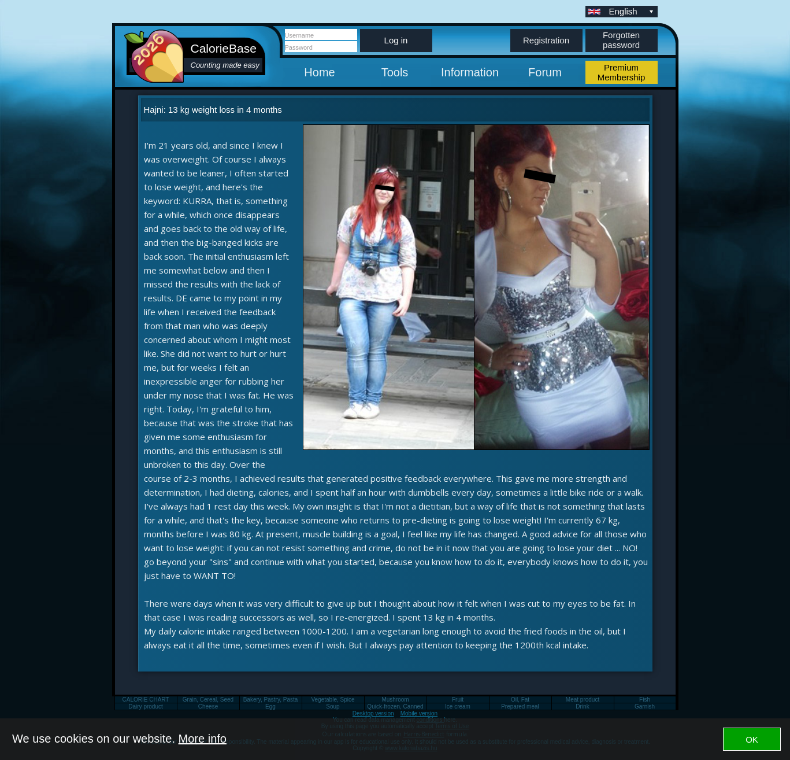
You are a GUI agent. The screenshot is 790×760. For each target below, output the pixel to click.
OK (752, 739)
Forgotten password (621, 40)
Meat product (582, 699)
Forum (545, 72)
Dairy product (145, 706)
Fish (644, 699)
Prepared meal (520, 706)
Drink (582, 706)
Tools (395, 72)
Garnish (645, 706)
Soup (332, 706)
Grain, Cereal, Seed (208, 699)
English (632, 11)
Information (470, 72)
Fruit (457, 699)
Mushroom (395, 699)
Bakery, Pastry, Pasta (270, 699)
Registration (546, 40)
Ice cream (457, 706)
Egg (270, 706)
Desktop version (373, 713)
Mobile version (418, 713)
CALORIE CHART (146, 699)
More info (203, 738)
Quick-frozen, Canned (395, 706)
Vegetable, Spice (332, 699)
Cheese (208, 706)
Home (319, 72)
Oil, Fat (520, 699)
